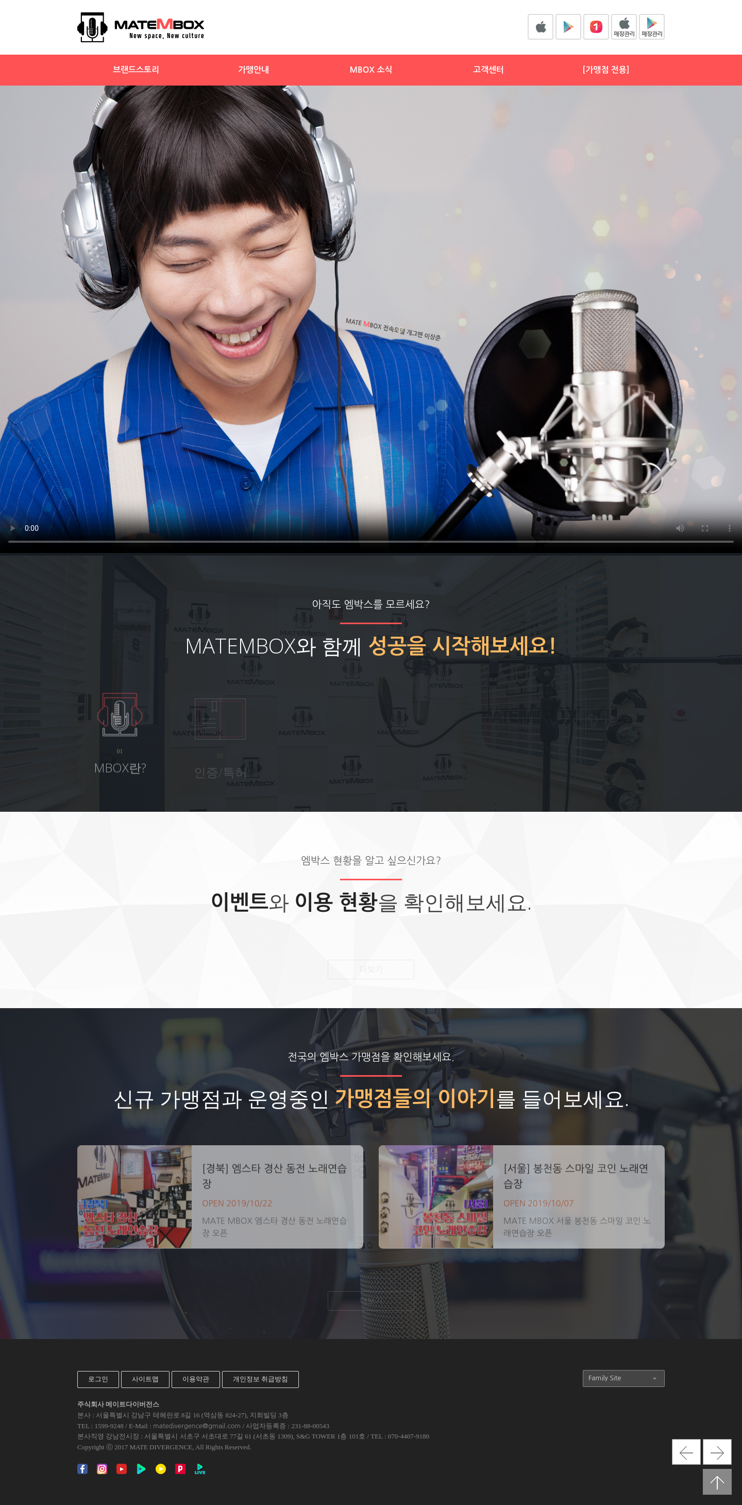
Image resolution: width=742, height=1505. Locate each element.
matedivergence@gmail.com (197, 1426)
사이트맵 (145, 1379)
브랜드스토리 (136, 70)
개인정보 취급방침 (260, 1379)
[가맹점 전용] (605, 70)
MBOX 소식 (370, 70)
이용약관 (195, 1379)
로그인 (98, 1379)
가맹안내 (253, 70)
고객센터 (488, 70)
